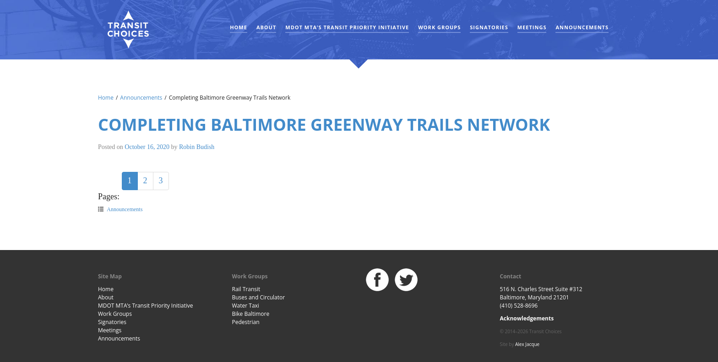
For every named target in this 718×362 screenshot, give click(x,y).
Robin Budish (196, 147)
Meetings (532, 27)
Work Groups (439, 27)
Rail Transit (246, 289)
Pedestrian (246, 322)
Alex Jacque (527, 344)
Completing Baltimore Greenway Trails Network (324, 124)
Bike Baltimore (251, 314)
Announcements (582, 27)
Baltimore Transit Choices (128, 29)
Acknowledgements (527, 318)
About (266, 27)
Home (238, 27)
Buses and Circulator (258, 297)
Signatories (489, 27)
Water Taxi (245, 305)
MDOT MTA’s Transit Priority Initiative (347, 27)
